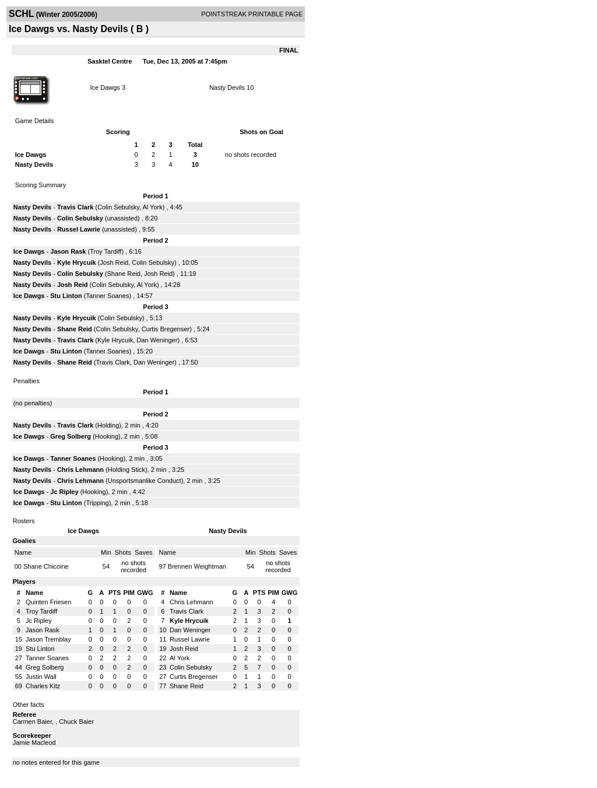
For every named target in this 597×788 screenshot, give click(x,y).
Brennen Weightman (197, 566)
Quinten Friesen (48, 601)
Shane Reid (124, 273)
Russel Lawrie (78, 229)
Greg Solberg (70, 436)
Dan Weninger (156, 340)
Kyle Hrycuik (76, 262)
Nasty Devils (227, 87)
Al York (152, 207)
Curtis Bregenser (166, 328)
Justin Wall (41, 676)
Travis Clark (75, 207)
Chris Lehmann (80, 469)
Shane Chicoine (46, 566)
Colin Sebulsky (118, 207)
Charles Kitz (43, 685)
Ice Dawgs (105, 87)
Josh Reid (114, 262)
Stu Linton (66, 295)
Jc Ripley (64, 491)
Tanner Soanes (107, 295)
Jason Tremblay (48, 639)
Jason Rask (68, 251)
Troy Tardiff (105, 251)
